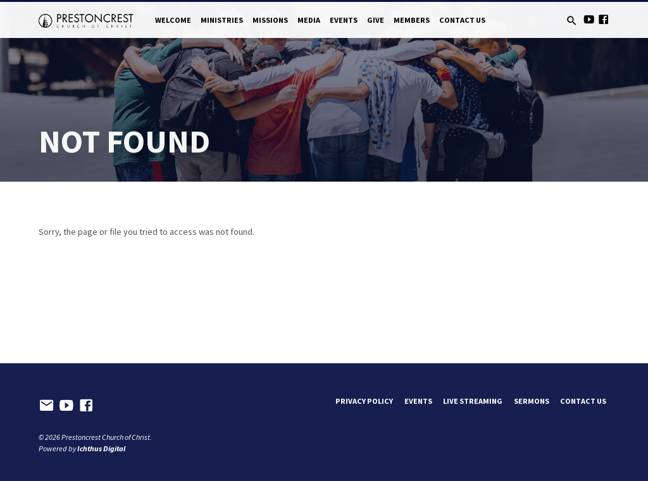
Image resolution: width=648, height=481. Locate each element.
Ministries (222, 20)
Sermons (531, 401)
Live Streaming (472, 401)
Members (412, 20)
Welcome (173, 20)
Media (308, 20)
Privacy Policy (364, 401)
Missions (270, 20)
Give (375, 20)
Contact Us (462, 20)
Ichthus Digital (101, 448)
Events (344, 20)
